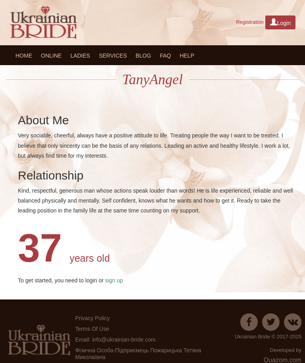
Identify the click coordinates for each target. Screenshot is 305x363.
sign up (113, 280)
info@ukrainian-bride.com (124, 339)
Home (23, 55)
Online (51, 55)
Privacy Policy (92, 318)
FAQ (165, 55)
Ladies (80, 55)
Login (280, 22)
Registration (249, 22)
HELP (187, 55)
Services (113, 55)
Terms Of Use (92, 329)
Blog (143, 55)
